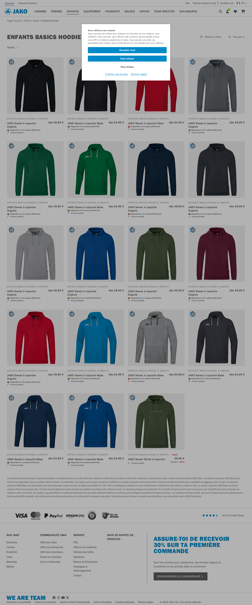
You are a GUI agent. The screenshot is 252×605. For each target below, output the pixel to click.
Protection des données (116, 74)
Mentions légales (139, 74)
